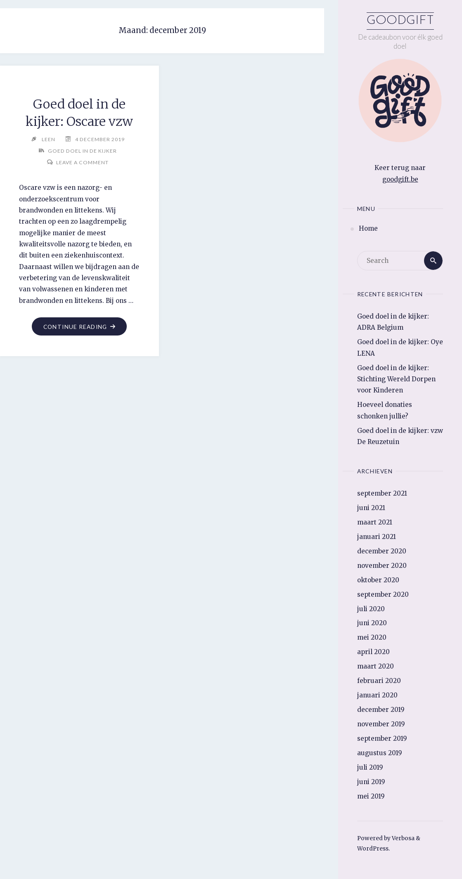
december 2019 (381, 710)
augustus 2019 (379, 753)
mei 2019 (371, 796)
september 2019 (382, 738)
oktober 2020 (378, 580)
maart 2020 (375, 666)
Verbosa (403, 838)
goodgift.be (400, 179)
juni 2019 (371, 782)
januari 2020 (377, 695)
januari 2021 (376, 537)
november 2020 (382, 565)
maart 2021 (374, 522)
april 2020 (373, 652)
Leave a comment (82, 162)
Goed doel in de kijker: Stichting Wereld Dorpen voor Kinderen (396, 379)
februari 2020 (379, 681)
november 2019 (381, 724)
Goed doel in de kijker (82, 151)
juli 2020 (371, 609)
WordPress (373, 848)
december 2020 (381, 551)
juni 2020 (372, 623)
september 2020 (383, 594)
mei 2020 (371, 637)
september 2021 (382, 493)
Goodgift (400, 20)
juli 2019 (370, 767)
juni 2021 (371, 508)
